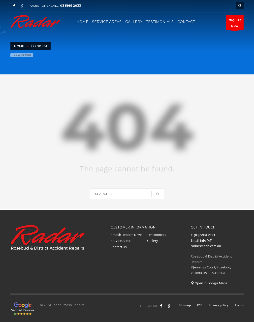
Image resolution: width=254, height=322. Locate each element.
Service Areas (121, 240)
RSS (199, 305)
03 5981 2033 (70, 5)
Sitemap (185, 305)
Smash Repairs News (127, 234)
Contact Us (119, 247)
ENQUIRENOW (235, 24)
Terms (239, 305)
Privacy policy (218, 305)
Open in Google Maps (209, 283)
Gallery (152, 240)
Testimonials (156, 234)
